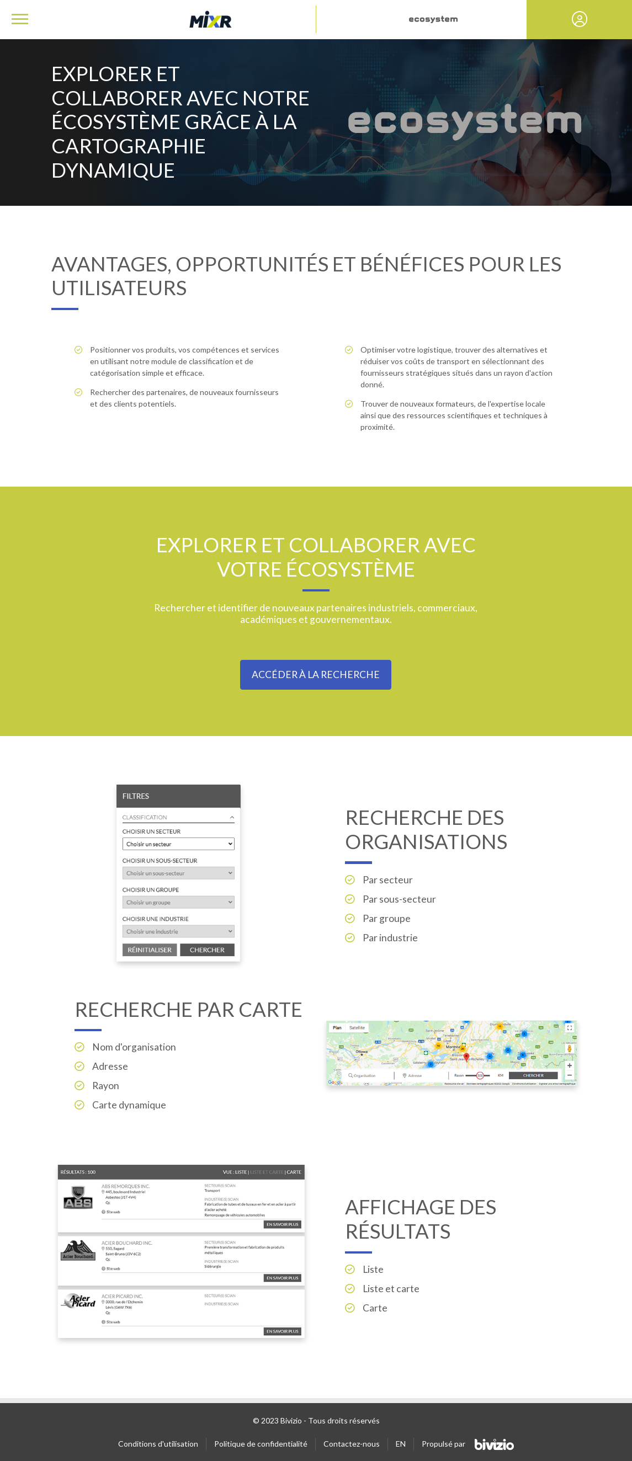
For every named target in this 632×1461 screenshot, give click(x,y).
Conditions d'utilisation (158, 1443)
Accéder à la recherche (316, 674)
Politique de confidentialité (260, 1443)
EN (401, 1443)
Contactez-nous (351, 1443)
